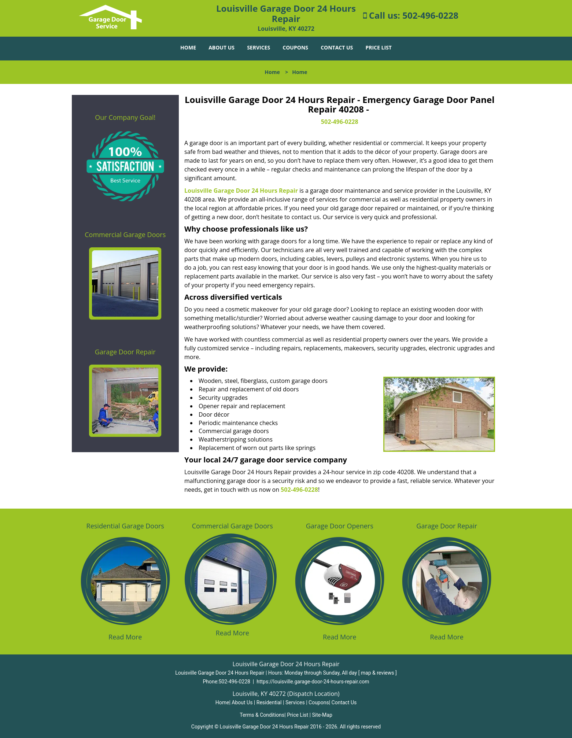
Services (258, 47)
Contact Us (337, 47)
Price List (378, 47)
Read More (125, 636)
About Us (221, 47)
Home (188, 47)
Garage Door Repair (125, 351)
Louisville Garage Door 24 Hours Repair (241, 191)
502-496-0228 (430, 15)
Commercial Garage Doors (125, 234)
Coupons (295, 47)
